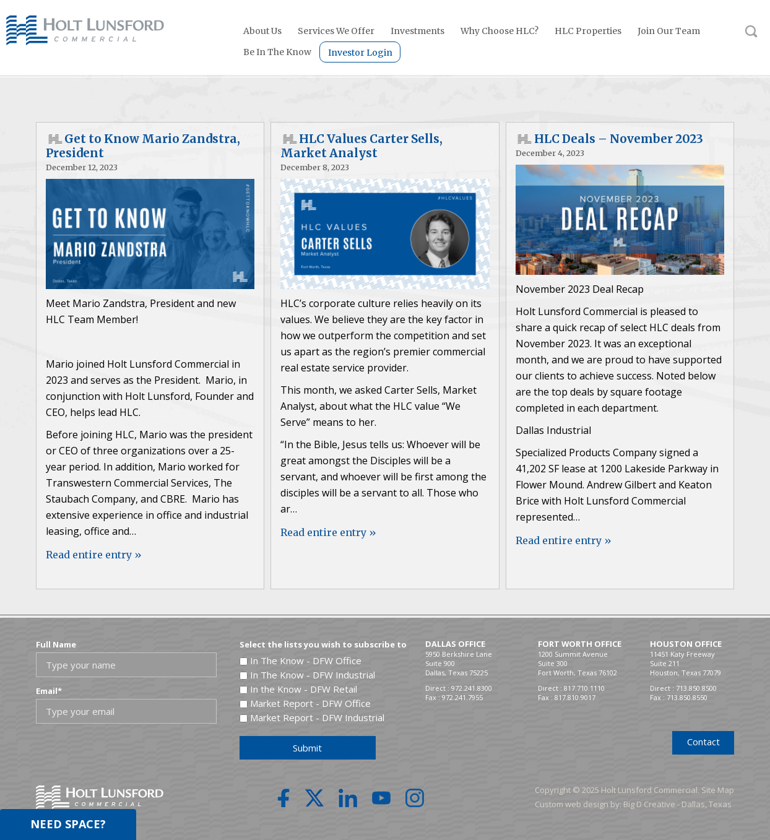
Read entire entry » (94, 554)
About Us (262, 31)
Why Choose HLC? (500, 31)
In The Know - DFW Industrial (312, 675)
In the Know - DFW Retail (303, 689)
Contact (703, 741)
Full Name (56, 644)
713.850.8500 (696, 688)
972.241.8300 (471, 688)
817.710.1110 (584, 688)
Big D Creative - (652, 804)
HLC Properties (588, 31)
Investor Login (360, 52)
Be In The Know (277, 52)
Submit (307, 748)
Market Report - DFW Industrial (317, 717)
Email (49, 690)
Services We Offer (336, 31)
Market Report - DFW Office (310, 703)
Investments (417, 31)
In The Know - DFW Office (305, 660)
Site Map (717, 789)
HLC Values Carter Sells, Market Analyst (361, 146)
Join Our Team (669, 31)
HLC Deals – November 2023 (618, 139)
